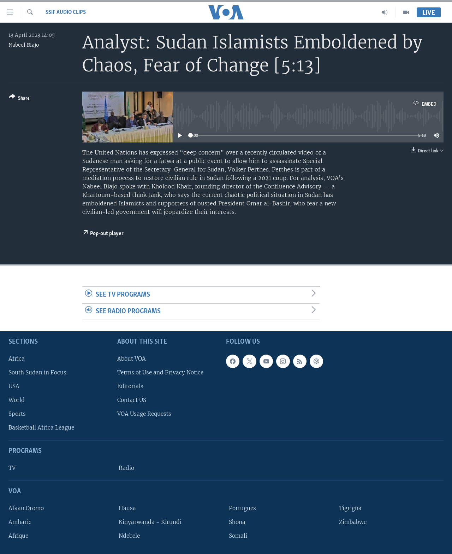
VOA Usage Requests (144, 413)
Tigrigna (350, 508)
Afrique (18, 535)
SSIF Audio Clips (66, 12)
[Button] (19, 99)
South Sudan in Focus (37, 372)
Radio (126, 468)
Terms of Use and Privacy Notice (160, 372)
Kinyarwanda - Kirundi (150, 522)
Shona (237, 522)
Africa (16, 358)
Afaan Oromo (26, 508)
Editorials (130, 386)
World (16, 400)
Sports (17, 413)
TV (12, 468)
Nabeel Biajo (23, 45)
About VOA (131, 358)
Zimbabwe (353, 522)
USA (13, 386)
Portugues (242, 508)
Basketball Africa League (41, 428)
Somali (238, 535)
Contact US (131, 400)
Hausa (127, 508)
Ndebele (129, 535)
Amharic (19, 522)
